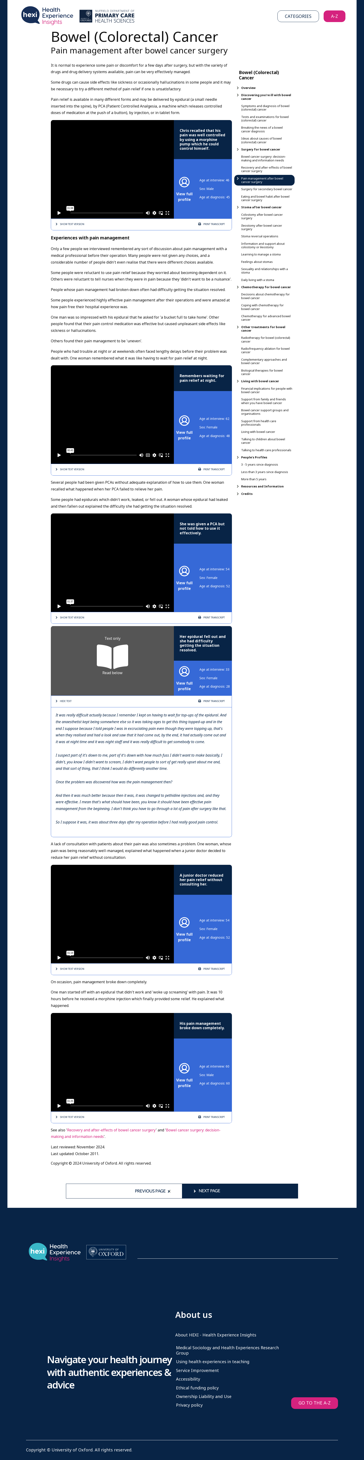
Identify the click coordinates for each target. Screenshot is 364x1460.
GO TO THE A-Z (315, 1403)
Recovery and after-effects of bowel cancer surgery (111, 1130)
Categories (298, 16)
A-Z (334, 16)
